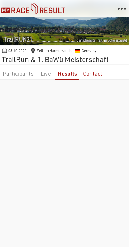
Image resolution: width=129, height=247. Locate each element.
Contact (93, 73)
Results (67, 73)
